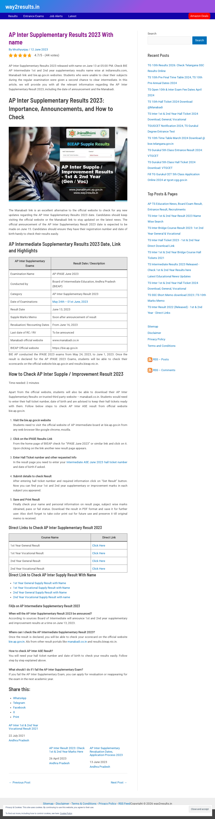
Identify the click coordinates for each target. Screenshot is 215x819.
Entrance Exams (33, 16)
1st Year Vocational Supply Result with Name (41, 587)
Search (152, 33)
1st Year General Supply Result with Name (39, 583)
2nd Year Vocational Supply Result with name (41, 597)
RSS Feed (124, 803)
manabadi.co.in (77, 641)
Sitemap (153, 326)
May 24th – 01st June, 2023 (70, 301)
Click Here (98, 545)
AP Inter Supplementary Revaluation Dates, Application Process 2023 (108, 740)
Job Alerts (56, 16)
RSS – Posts (158, 359)
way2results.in (22, 6)
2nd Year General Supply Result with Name (40, 592)
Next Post (119, 782)
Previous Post (19, 782)
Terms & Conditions (83, 803)
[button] (199, 16)
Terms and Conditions (162, 345)
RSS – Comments (161, 370)
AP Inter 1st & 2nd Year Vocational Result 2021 (23, 727)
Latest (72, 16)
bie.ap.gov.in (17, 641)
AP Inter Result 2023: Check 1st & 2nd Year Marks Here (68, 738)
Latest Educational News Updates (169, 276)
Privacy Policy (156, 339)
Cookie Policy (66, 813)
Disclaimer (154, 333)
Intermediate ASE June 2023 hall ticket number (97, 462)
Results (13, 16)
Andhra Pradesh (19, 740)
